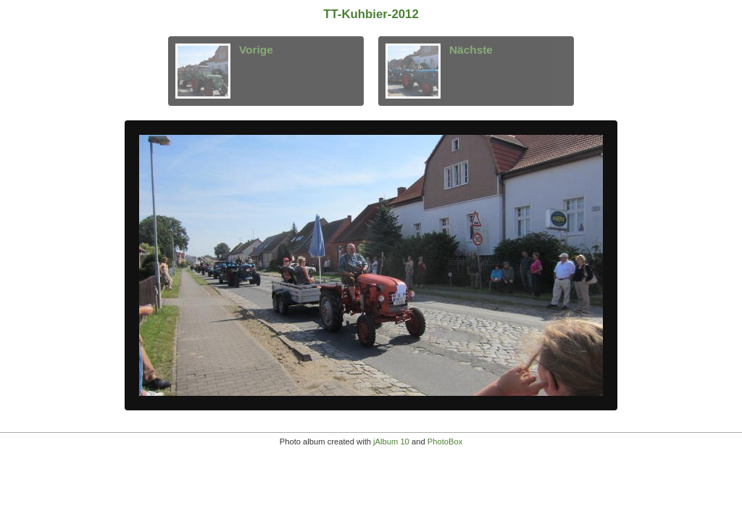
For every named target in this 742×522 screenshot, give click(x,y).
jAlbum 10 (391, 441)
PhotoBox (445, 441)
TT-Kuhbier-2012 (370, 14)
